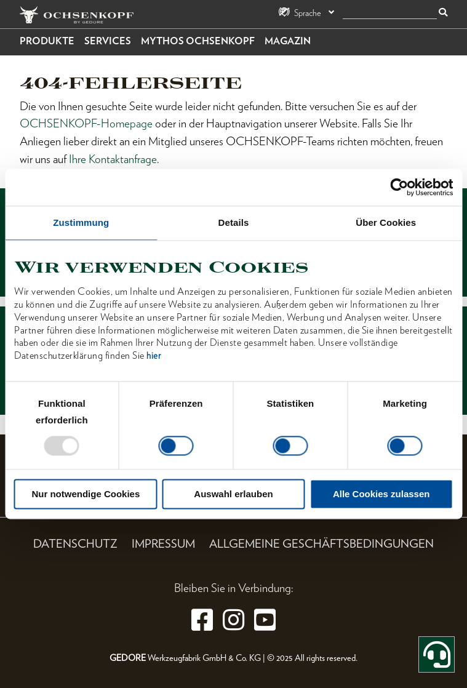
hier (153, 356)
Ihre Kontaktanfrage (113, 159)
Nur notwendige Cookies (85, 494)
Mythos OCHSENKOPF (198, 41)
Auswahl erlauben (233, 494)
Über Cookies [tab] (386, 222)
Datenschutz (75, 544)
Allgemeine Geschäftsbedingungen (321, 544)
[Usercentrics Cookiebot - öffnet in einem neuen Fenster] (399, 187)
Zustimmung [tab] (81, 222)
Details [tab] (233, 222)
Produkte (47, 41)
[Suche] (390, 13)
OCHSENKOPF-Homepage (86, 123)
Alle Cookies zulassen (381, 494)
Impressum (163, 544)
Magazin (288, 41)
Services (107, 41)
